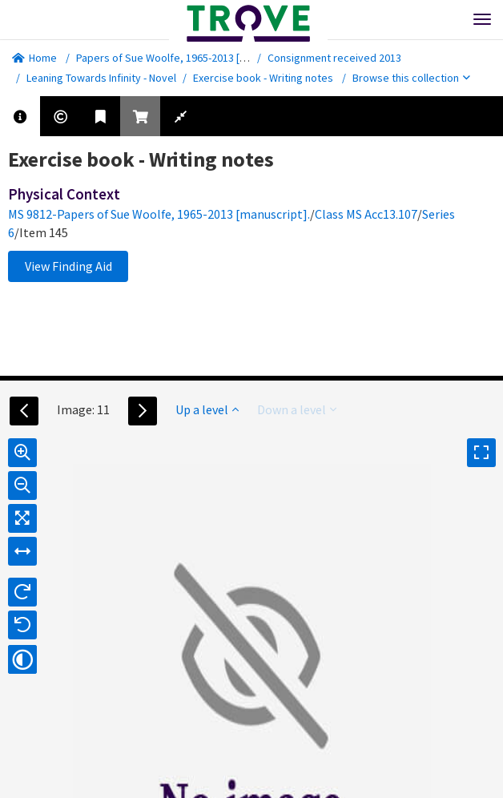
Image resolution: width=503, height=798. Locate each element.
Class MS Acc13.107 (366, 214)
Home (34, 57)
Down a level (296, 409)
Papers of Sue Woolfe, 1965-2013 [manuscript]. (187, 57)
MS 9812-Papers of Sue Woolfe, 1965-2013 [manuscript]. (159, 214)
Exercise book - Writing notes (263, 78)
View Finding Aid (68, 266)
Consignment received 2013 (334, 57)
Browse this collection (411, 78)
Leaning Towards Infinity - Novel (101, 78)
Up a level (207, 409)
